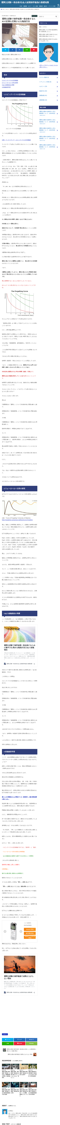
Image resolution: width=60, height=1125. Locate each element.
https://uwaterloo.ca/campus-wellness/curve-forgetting (17, 520)
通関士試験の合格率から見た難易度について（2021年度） (47, 133)
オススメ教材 (35, 6)
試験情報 (25, 6)
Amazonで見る (35, 929)
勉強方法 (45, 6)
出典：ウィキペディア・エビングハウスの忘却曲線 (16, 139)
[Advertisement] (19, 1012)
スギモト (10, 1110)
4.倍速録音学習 (6, 87)
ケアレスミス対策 (51, 6)
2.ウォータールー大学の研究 (10, 82)
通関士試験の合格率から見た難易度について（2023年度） (47, 118)
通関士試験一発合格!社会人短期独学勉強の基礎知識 (25, 2)
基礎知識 (41, 6)
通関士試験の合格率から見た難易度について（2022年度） (47, 125)
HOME (21, 6)
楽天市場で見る (35, 933)
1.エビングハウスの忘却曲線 (10, 80)
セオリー (29, 6)
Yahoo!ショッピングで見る (35, 937)
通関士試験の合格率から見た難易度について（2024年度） (47, 110)
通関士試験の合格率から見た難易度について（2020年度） (47, 141)
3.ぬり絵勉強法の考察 (8, 84)
